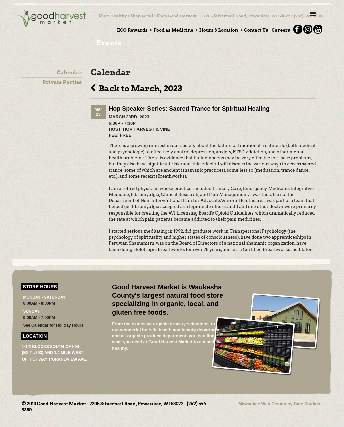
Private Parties (62, 82)
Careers (281, 30)
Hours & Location (218, 30)
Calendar (69, 72)
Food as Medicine (174, 30)
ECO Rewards (132, 30)
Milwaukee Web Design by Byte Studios (279, 403)
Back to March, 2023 (136, 88)
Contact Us (256, 30)
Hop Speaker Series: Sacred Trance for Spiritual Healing (189, 108)
